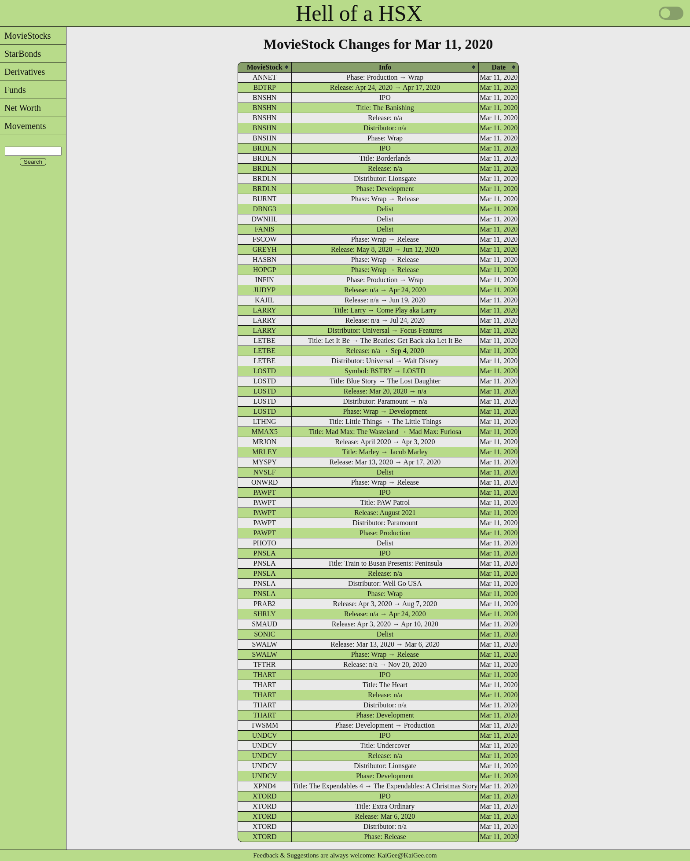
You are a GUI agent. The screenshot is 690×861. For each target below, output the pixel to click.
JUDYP (264, 290)
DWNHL (264, 219)
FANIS (265, 229)
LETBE (264, 340)
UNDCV (264, 735)
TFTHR (264, 664)
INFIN (264, 279)
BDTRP (264, 87)
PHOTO (264, 543)
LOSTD (264, 371)
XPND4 (264, 786)
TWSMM (264, 725)
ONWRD (264, 482)
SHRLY (264, 614)
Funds (13, 90)
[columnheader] (265, 67)
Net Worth (20, 108)
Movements (23, 126)
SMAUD (264, 624)
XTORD (265, 796)
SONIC (264, 634)
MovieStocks (25, 35)
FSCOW (265, 239)
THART (264, 674)
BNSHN (264, 97)
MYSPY (265, 462)
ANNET (264, 77)
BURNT (264, 198)
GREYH (265, 249)
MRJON (264, 441)
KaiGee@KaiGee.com (407, 855)
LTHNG (264, 421)
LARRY (264, 310)
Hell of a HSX (359, 13)
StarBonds (20, 54)
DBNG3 (264, 209)
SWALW (264, 644)
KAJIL (264, 300)
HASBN (264, 259)
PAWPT (264, 492)
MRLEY (264, 452)
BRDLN (264, 148)
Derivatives (22, 72)
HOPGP (264, 269)
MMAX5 (264, 431)
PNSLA (264, 553)
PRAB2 (264, 603)
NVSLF (264, 472)
